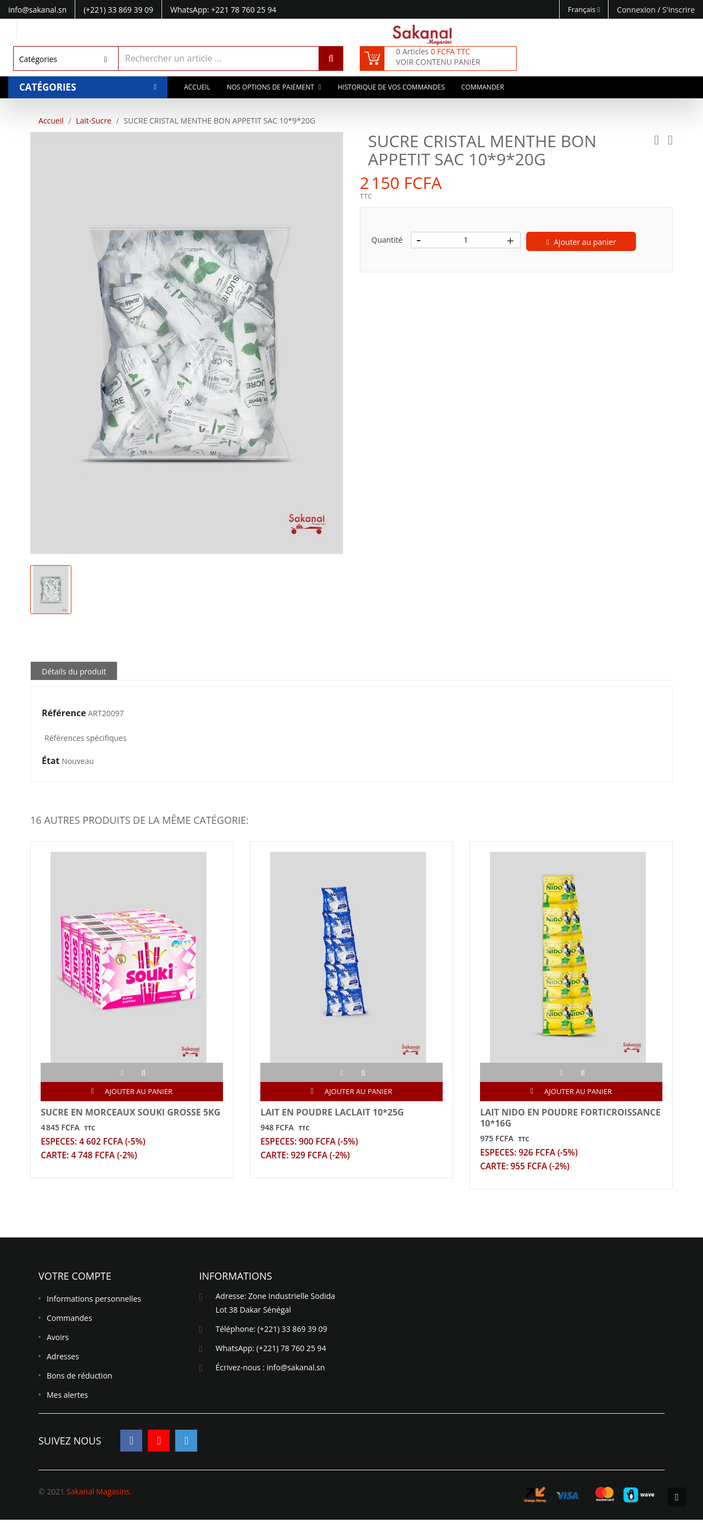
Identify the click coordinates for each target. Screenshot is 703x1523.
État (51, 761)
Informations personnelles (94, 1302)
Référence (64, 713)
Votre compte (74, 1279)
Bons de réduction (79, 1379)
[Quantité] (466, 240)
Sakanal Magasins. (99, 1494)
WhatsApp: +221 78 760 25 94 (223, 9)
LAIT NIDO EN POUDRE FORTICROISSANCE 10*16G (538, 1118)
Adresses (63, 1359)
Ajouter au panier (581, 242)
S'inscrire (678, 9)
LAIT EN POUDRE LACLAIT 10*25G (333, 1113)
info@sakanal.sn (295, 1370)
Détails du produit (74, 671)
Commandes (69, 1321)
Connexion (637, 9)
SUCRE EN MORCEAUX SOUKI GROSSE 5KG (131, 1113)
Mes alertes (67, 1398)
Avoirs (58, 1340)
